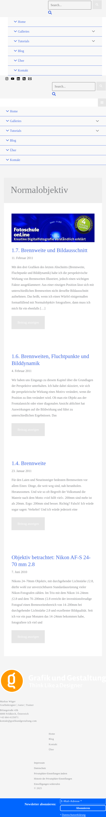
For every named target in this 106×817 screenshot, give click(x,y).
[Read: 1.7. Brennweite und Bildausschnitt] (52, 227)
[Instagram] (7, 78)
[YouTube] (12, 78)
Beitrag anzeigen (28, 324)
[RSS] (24, 78)
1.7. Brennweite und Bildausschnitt (49, 250)
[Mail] (30, 78)
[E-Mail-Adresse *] (83, 801)
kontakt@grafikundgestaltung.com (18, 721)
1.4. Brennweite (28, 463)
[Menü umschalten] (92, 32)
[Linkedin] (18, 78)
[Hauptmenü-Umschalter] (102, 102)
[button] (50, 13)
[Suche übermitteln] (97, 5)
